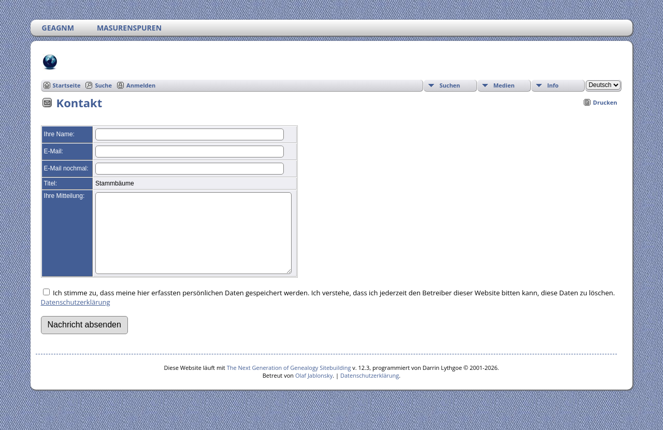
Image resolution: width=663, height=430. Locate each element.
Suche (103, 85)
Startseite (67, 85)
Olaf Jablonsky (314, 391)
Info (552, 85)
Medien (503, 85)
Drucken (605, 102)
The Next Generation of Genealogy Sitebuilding (289, 383)
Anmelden (140, 85)
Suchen (449, 85)
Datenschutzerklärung (75, 317)
